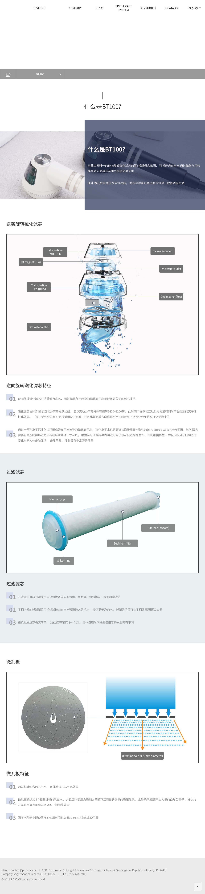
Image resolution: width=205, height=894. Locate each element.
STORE (39, 8)
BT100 (40, 74)
